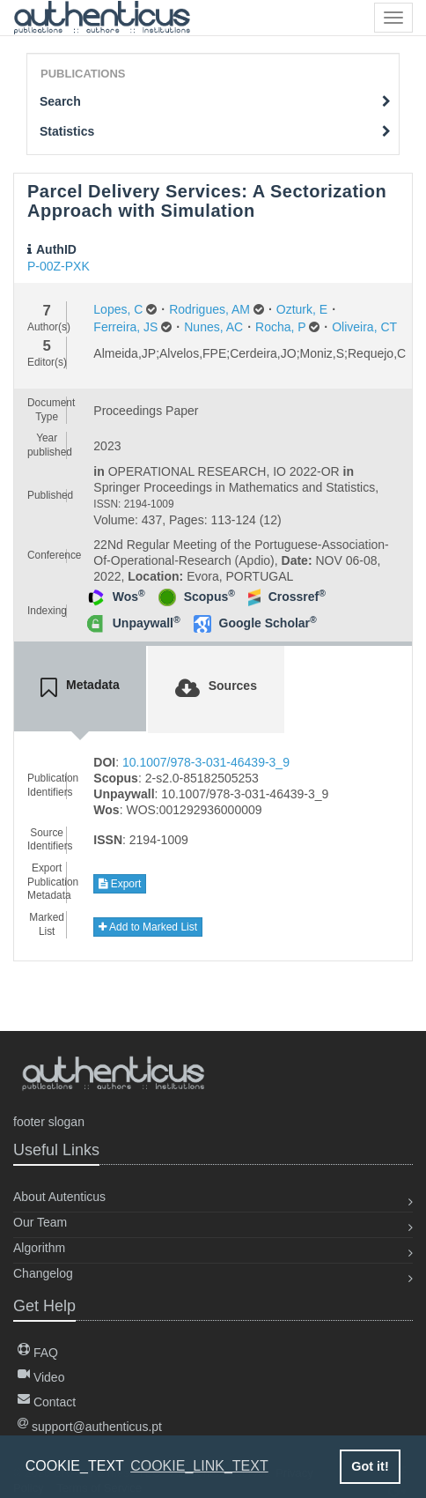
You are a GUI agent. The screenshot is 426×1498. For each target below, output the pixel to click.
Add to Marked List (148, 927)
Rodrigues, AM (209, 309)
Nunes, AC (213, 327)
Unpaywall (146, 623)
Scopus (209, 597)
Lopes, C (118, 309)
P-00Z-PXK (58, 266)
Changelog (43, 1273)
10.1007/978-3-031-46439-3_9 (206, 762)
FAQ (38, 1353)
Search (215, 101)
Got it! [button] (369, 1466)
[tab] (80, 688)
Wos (129, 597)
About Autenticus (59, 1197)
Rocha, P (280, 327)
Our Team (40, 1222)
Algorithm (39, 1248)
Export (120, 884)
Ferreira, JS (125, 327)
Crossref (297, 597)
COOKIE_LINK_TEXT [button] (199, 1465)
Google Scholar (268, 623)
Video (41, 1377)
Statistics (215, 131)
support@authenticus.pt (90, 1427)
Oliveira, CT (364, 327)
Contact (47, 1402)
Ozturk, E (301, 309)
